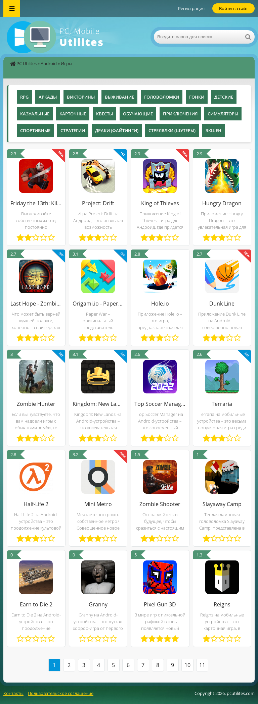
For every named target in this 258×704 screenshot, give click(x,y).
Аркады (48, 97)
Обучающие (138, 114)
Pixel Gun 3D (160, 604)
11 (202, 665)
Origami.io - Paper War (98, 303)
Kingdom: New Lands (98, 404)
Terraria (222, 404)
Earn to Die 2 (36, 604)
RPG (24, 97)
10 (187, 665)
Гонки (196, 97)
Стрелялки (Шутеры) (172, 130)
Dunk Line (221, 303)
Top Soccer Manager (160, 404)
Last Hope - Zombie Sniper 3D (36, 303)
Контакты (13, 693)
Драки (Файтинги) (116, 130)
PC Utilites (26, 63)
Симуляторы (223, 114)
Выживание (119, 97)
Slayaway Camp (222, 504)
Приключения (180, 114)
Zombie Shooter (159, 504)
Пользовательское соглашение (60, 693)
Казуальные (34, 114)
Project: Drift (98, 203)
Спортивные (35, 130)
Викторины (81, 97)
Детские (223, 97)
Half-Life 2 (36, 504)
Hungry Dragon (222, 203)
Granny (98, 604)
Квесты (104, 114)
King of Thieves (160, 203)
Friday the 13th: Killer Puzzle (36, 203)
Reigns (222, 604)
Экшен (213, 130)
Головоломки (161, 97)
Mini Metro (98, 504)
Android (49, 63)
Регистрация (191, 8)
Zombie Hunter (36, 404)
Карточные (72, 114)
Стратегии (72, 130)
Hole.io (160, 303)
